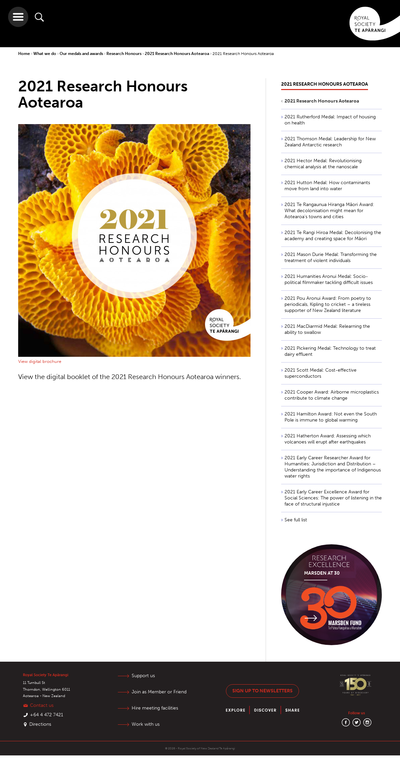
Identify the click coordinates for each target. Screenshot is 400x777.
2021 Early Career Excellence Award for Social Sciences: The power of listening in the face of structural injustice (333, 498)
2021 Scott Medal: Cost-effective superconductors (321, 373)
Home (24, 53)
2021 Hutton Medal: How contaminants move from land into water (327, 186)
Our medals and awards (82, 53)
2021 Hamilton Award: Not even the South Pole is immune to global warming (331, 417)
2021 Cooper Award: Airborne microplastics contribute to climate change (332, 395)
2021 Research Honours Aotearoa (177, 53)
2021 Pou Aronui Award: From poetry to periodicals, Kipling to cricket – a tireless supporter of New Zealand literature (328, 304)
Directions (40, 724)
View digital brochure (39, 361)
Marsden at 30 (322, 573)
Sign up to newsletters (262, 691)
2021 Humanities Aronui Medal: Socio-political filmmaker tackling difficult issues (329, 279)
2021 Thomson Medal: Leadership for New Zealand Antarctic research (330, 142)
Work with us (146, 724)
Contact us (42, 705)
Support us (143, 676)
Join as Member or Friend (159, 692)
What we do (45, 53)
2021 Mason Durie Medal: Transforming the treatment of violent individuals (331, 257)
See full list (296, 520)
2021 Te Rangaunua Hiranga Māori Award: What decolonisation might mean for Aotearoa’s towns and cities (329, 211)
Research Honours (124, 53)
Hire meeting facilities (155, 708)
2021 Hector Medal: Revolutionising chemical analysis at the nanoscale (323, 164)
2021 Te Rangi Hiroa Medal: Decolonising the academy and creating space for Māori (333, 235)
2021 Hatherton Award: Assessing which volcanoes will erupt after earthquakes (328, 439)
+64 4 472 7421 (46, 715)
